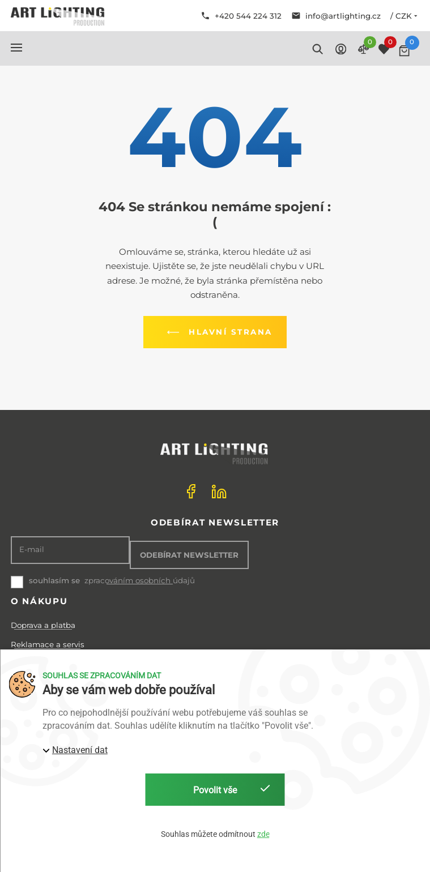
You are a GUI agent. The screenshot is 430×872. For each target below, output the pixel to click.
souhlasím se (54, 580)
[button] (16, 47)
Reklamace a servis (47, 644)
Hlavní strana (218, 332)
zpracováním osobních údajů (139, 580)
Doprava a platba (43, 625)
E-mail (31, 549)
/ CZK (404, 16)
